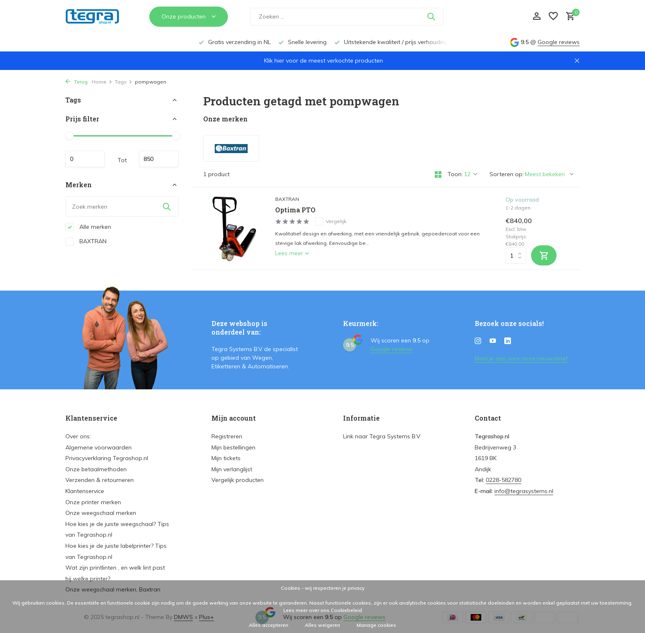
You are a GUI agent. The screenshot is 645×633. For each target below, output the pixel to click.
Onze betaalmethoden (96, 469)
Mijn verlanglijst (231, 469)
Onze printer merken (93, 502)
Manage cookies (376, 625)
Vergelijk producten (237, 480)
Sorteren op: (507, 174)
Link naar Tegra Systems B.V (381, 436)
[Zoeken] (346, 21)
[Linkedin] (507, 341)
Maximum (159, 159)
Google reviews (559, 42)
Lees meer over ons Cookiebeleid (322, 610)
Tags (123, 82)
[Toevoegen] (544, 255)
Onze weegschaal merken (100, 513)
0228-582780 (503, 480)
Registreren (226, 436)
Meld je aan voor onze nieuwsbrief (521, 358)
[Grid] (438, 174)
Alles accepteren (268, 625)
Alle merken (88, 227)
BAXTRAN (86, 241)
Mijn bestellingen (233, 447)
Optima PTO (295, 210)
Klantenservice (84, 491)
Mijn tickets (226, 458)
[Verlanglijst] (553, 21)
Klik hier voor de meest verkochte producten (323, 60)
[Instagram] (478, 341)
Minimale (85, 159)
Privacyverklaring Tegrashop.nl (106, 458)
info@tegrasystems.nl (523, 491)
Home (102, 82)
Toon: (455, 174)
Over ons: (78, 436)
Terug (76, 82)
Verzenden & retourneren (99, 480)
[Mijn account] (537, 21)
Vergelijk (330, 221)
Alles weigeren (322, 625)
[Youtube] (493, 341)
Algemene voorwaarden (98, 447)
